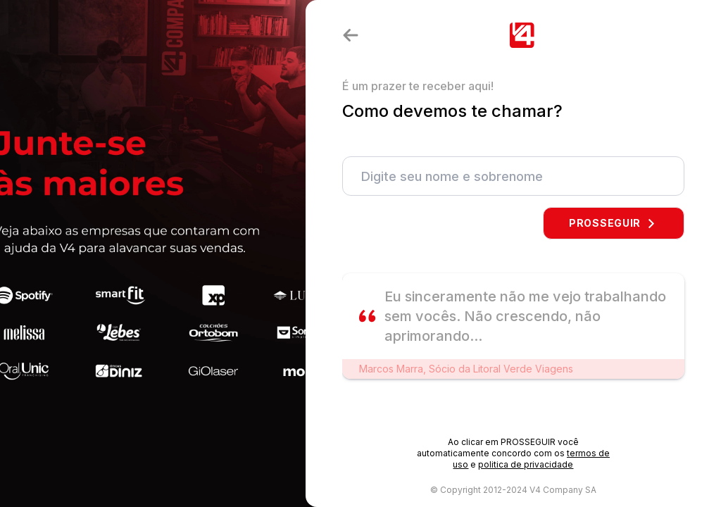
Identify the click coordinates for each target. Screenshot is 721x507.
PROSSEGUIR (613, 223)
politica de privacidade (525, 464)
